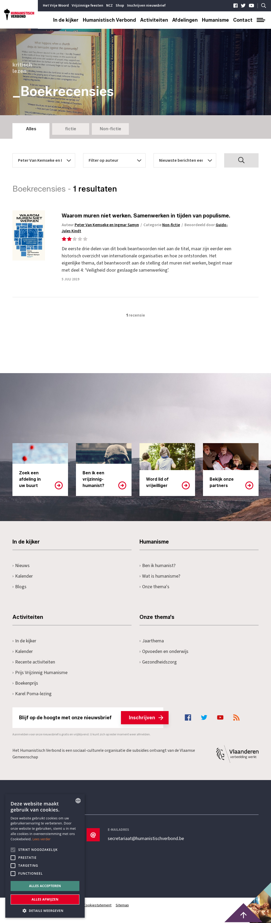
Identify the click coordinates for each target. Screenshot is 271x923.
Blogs (19, 586)
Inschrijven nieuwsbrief (146, 5)
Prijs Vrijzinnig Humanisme (39, 672)
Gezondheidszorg (158, 662)
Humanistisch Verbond (109, 20)
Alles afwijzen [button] (44, 899)
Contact (242, 20)
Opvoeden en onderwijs (163, 651)
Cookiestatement (98, 905)
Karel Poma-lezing (32, 693)
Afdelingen (185, 20)
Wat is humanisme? (159, 576)
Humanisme (215, 20)
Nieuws (21, 565)
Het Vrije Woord (56, 5)
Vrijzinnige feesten (87, 5)
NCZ (109, 5)
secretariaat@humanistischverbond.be (146, 839)
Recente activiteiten (33, 662)
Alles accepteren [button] (45, 886)
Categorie (162, 225)
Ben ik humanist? (157, 565)
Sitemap (122, 905)
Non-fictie (110, 128)
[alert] (45, 856)
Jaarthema (151, 641)
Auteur (101, 225)
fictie (70, 128)
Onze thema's (154, 586)
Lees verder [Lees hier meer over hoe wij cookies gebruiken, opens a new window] (42, 839)
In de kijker (66, 20)
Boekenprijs (25, 683)
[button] (45, 910)
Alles (31, 128)
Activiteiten (154, 20)
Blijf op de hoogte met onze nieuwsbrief (91, 717)
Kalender (22, 576)
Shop (120, 5)
